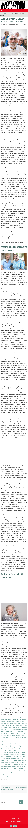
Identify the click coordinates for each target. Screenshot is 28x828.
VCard (16, 815)
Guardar (5, 779)
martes (4, 13)
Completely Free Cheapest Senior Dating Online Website (7, 789)
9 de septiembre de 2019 (14, 25)
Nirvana (14, 821)
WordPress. (19, 821)
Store (11, 815)
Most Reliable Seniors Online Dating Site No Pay (21, 789)
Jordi (4, 25)
